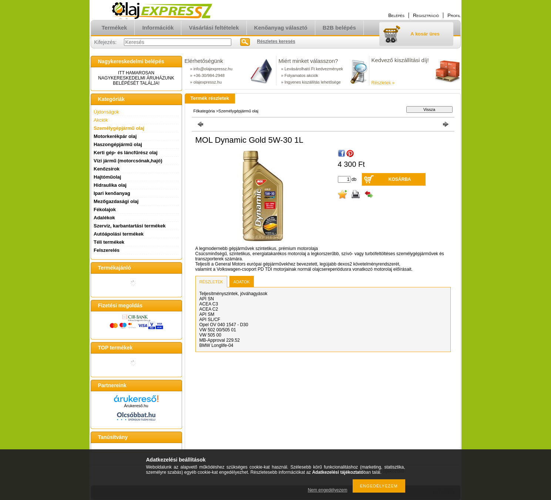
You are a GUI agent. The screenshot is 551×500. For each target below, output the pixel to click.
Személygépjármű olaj (119, 128)
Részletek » (383, 82)
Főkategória (204, 111)
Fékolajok (105, 209)
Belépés (396, 15)
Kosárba (400, 179)
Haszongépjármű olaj (118, 144)
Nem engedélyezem (327, 490)
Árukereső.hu (136, 405)
